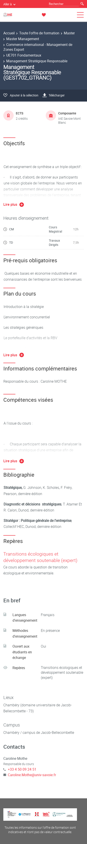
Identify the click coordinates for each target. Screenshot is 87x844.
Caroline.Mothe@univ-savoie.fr (32, 774)
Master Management (22, 38)
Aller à (9, 4)
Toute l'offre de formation (39, 33)
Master (69, 33)
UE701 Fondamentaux (23, 55)
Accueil (9, 33)
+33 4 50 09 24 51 (22, 769)
